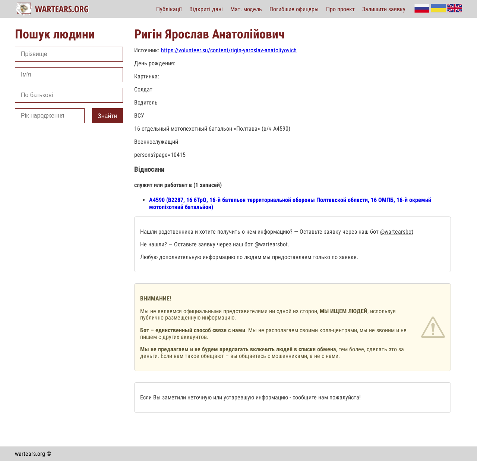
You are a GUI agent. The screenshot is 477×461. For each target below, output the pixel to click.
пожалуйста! (344, 397)
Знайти (107, 116)
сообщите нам (310, 397)
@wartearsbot (396, 231)
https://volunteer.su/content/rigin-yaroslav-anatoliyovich (229, 50)
